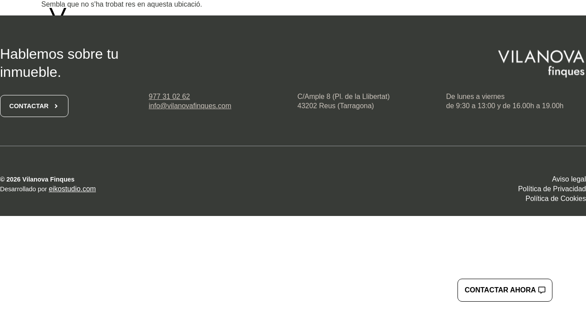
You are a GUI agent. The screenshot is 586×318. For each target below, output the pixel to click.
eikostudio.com (72, 189)
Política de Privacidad (552, 189)
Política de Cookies (556, 198)
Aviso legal (569, 179)
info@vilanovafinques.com (190, 106)
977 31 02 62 (169, 96)
